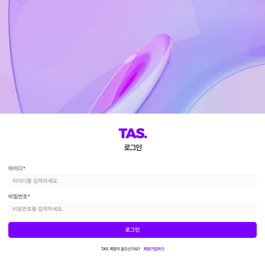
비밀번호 (19, 196)
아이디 (17, 168)
